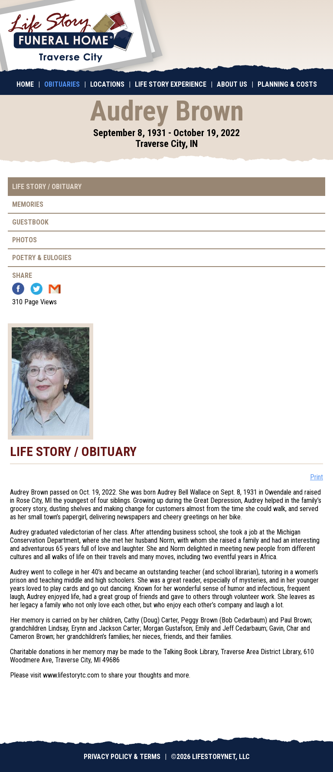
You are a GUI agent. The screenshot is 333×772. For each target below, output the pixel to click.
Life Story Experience (170, 84)
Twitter (36, 289)
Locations (107, 84)
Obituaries (62, 84)
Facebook (18, 289)
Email (55, 289)
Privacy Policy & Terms (122, 756)
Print (316, 477)
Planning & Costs (287, 84)
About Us (232, 84)
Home (25, 84)
